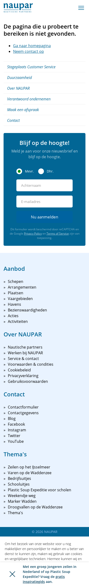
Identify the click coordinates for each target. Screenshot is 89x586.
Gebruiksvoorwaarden (28, 381)
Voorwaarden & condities (30, 364)
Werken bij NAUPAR (25, 352)
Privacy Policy (33, 233)
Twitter (14, 435)
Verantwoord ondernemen (29, 99)
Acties (13, 315)
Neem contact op (28, 51)
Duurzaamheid (19, 77)
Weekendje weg (22, 495)
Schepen (15, 281)
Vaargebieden (20, 298)
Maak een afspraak (23, 109)
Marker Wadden (22, 501)
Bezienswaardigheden (27, 310)
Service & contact (23, 358)
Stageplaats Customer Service (31, 66)
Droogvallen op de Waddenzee (35, 507)
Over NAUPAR (18, 88)
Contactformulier (23, 407)
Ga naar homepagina (32, 45)
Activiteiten (18, 321)
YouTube (16, 441)
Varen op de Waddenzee (30, 472)
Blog (12, 418)
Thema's (15, 512)
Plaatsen (15, 292)
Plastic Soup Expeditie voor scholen (39, 489)
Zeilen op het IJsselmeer (29, 467)
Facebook (16, 424)
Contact (13, 120)
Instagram (17, 430)
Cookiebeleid (19, 370)
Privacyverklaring (23, 375)
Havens (14, 304)
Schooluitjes (19, 484)
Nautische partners (25, 347)
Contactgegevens (23, 412)
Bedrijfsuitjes (19, 478)
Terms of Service (58, 233)
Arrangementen (22, 287)
